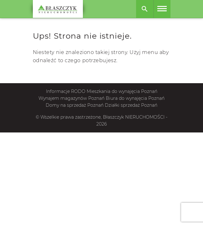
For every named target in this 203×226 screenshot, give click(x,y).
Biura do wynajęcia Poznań (135, 98)
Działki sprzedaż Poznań (131, 105)
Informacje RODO (65, 91)
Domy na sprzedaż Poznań (75, 105)
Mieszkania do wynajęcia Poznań (122, 91)
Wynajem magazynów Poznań (71, 98)
